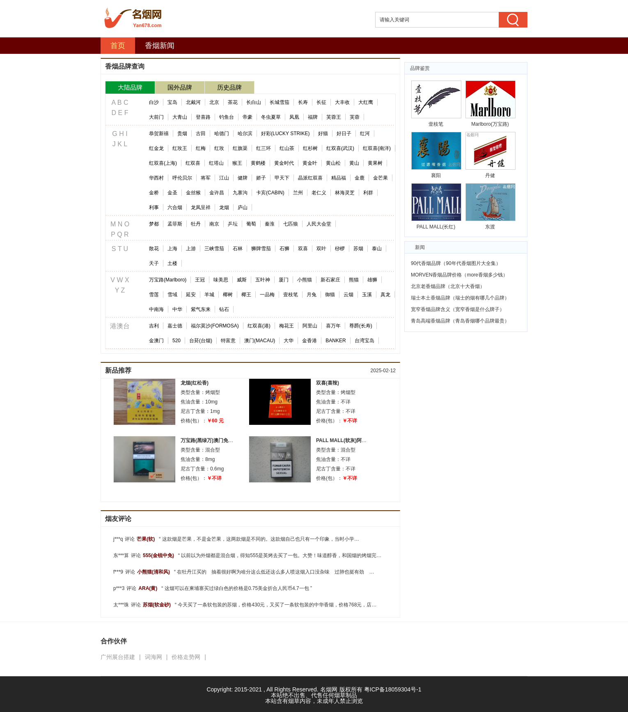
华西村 (156, 178)
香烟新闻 (159, 45)
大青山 (179, 117)
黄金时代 (284, 163)
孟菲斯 (174, 224)
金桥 (154, 193)
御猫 (330, 294)
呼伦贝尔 (182, 178)
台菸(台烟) (200, 340)
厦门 (284, 280)
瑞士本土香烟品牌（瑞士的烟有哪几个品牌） (460, 298)
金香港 (309, 340)
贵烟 (182, 133)
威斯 (242, 280)
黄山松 (333, 163)
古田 (201, 133)
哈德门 (221, 133)
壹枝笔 (290, 294)
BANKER (335, 340)
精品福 (338, 178)
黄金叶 (310, 163)
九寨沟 (240, 193)
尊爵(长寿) (360, 326)
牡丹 (196, 224)
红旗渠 (240, 148)
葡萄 (251, 224)
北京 (214, 102)
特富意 (228, 340)
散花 (154, 248)
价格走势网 (186, 657)
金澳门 (156, 340)
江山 (224, 178)
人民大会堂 (319, 224)
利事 (154, 207)
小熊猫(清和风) (153, 572)
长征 (321, 102)
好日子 (344, 133)
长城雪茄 (279, 102)
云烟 (348, 294)
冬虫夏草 (271, 117)
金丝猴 (193, 193)
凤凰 (294, 117)
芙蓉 (355, 117)
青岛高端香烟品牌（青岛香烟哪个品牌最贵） (460, 321)
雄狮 (372, 280)
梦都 (154, 224)
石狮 (284, 248)
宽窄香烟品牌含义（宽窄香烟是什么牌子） (457, 309)
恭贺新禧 (159, 133)
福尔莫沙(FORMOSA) (215, 326)
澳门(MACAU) (259, 340)
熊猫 (354, 280)
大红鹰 (365, 102)
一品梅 (267, 294)
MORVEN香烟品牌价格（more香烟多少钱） (459, 275)
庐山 (243, 207)
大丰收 (342, 102)
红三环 (263, 148)
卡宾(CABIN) (270, 193)
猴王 (237, 163)
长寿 (303, 102)
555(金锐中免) (158, 555)
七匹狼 (290, 224)
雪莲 (154, 294)
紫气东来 (201, 309)
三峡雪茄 (214, 248)
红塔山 (216, 163)
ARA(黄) (147, 588)
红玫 (219, 148)
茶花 (233, 102)
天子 (154, 263)
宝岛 (172, 102)
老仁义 (319, 193)
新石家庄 (330, 280)
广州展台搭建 (118, 657)
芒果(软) (146, 539)
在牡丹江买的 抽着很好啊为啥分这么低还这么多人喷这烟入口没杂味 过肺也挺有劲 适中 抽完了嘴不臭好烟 (300, 572)
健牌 (243, 178)
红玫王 (179, 148)
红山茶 (287, 148)
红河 (365, 133)
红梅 (201, 148)
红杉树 (310, 148)
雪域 (172, 294)
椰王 (246, 294)
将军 (206, 178)
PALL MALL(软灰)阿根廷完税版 (351, 440)
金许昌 (216, 193)
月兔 (311, 294)
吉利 (154, 326)
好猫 (323, 133)
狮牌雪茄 (261, 248)
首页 (117, 45)
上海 (172, 248)
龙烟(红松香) (195, 383)
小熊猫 (304, 280)
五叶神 (262, 280)
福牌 (313, 117)
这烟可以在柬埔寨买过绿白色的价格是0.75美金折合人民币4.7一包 (236, 588)
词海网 (153, 657)
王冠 (200, 280)
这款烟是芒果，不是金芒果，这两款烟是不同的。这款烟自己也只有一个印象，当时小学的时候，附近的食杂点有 (285, 539)
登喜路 (203, 117)
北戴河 (193, 102)
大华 (288, 340)
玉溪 (367, 294)
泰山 (377, 248)
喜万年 (333, 326)
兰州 (298, 193)
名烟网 (328, 689)
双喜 (303, 248)
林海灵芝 (345, 193)
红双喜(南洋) (377, 148)
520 (176, 340)
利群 (368, 193)
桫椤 (340, 248)
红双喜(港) (259, 326)
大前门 (156, 117)
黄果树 (375, 163)
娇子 (261, 178)
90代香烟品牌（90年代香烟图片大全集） (456, 263)
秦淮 (270, 224)
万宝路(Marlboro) (167, 280)
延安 (191, 294)
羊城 (209, 294)
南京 (214, 224)
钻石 (224, 309)
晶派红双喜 (310, 178)
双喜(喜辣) (327, 383)
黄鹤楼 (258, 163)
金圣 (172, 193)
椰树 (228, 294)
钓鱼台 (226, 117)
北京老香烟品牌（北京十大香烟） (448, 286)
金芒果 (380, 178)
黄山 (354, 163)
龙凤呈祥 (201, 207)
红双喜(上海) (163, 163)
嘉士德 (174, 326)
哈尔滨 (245, 133)
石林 (238, 248)
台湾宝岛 (364, 340)
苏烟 (358, 248)
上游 (191, 248)
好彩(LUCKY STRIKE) (285, 133)
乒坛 (233, 224)
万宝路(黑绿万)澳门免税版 (209, 440)
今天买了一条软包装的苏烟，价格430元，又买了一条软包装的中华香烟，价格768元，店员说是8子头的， (293, 605)
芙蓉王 (333, 117)
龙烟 (224, 207)
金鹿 (359, 178)
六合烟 (174, 207)
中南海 (156, 309)
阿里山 (310, 326)
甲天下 (282, 178)
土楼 (172, 263)
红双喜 (193, 163)
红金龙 (156, 148)
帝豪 (247, 117)
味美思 (220, 280)
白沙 (154, 102)
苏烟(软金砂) (157, 605)
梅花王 (286, 326)
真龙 (385, 294)
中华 (177, 309)
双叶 (321, 248)
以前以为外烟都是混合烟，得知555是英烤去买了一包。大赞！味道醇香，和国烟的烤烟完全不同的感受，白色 (301, 555)
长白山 (253, 102)
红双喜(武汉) (340, 148)
